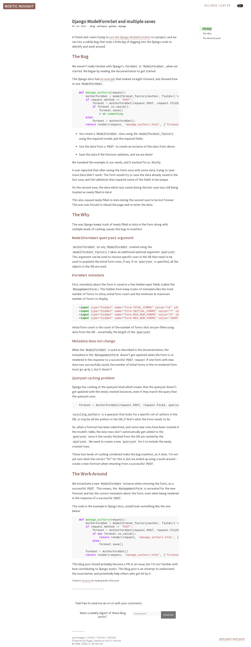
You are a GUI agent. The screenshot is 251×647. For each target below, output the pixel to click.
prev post (225, 639)
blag (92, 26)
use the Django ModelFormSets (129, 37)
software (102, 26)
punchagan (79, 632)
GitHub (111, 632)
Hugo (89, 636)
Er (111, 636)
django (122, 26)
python (112, 26)
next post (238, 639)
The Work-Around (212, 38)
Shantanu (86, 576)
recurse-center (217, 5)
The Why (207, 33)
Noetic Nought (19, 6)
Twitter (100, 632)
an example (107, 79)
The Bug (207, 28)
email (110, 598)
